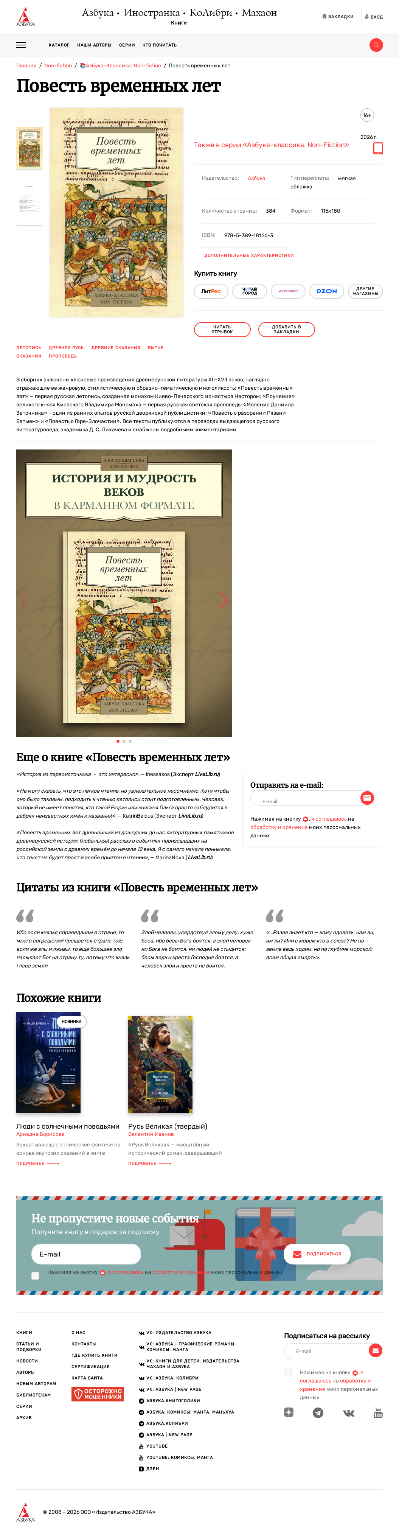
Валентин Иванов (151, 1134)
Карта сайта (87, 1378)
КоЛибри (210, 13)
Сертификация (90, 1366)
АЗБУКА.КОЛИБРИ (167, 1423)
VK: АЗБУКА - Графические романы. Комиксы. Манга (191, 1347)
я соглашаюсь (329, 819)
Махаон (258, 13)
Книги (179, 23)
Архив (24, 1417)
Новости (27, 1361)
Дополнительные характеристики (249, 255)
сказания (28, 356)
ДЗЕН (152, 1469)
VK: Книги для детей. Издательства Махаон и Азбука (192, 1364)
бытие (156, 347)
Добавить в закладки (286, 329)
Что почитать (160, 45)
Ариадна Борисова (40, 1134)
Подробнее (37, 1163)
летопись (28, 347)
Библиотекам (33, 1395)
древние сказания (116, 347)
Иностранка (151, 13)
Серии (127, 45)
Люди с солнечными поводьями (68, 1126)
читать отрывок (222, 329)
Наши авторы (94, 45)
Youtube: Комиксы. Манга (179, 1457)
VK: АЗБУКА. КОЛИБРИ (172, 1378)
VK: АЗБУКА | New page (174, 1389)
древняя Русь (66, 347)
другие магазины (365, 291)
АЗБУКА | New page (169, 1434)
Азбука (97, 13)
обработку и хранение (279, 827)
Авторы (25, 1372)
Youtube (157, 1446)
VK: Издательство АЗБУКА (178, 1332)
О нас (78, 1332)
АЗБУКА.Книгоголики (173, 1400)
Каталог (59, 45)
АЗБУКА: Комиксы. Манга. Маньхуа (190, 1412)
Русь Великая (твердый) (167, 1126)
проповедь (63, 356)
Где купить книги (94, 1355)
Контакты (83, 1344)
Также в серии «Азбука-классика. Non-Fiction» (271, 145)
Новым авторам (36, 1383)
